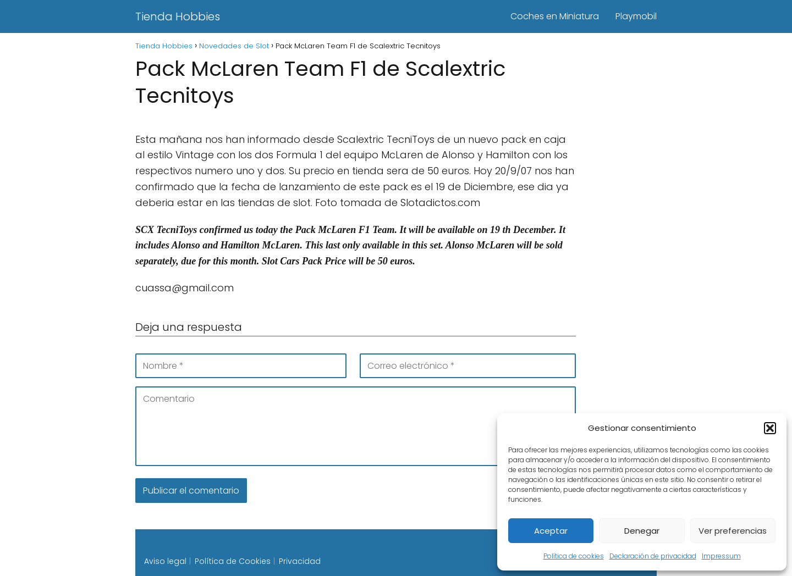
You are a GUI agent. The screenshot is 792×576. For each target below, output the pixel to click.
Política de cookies (573, 556)
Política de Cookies (233, 561)
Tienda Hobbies (177, 16)
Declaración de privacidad (652, 556)
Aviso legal (165, 561)
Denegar (641, 530)
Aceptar (551, 530)
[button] (770, 428)
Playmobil (636, 16)
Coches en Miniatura (554, 16)
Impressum (721, 556)
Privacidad (300, 561)
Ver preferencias (732, 530)
